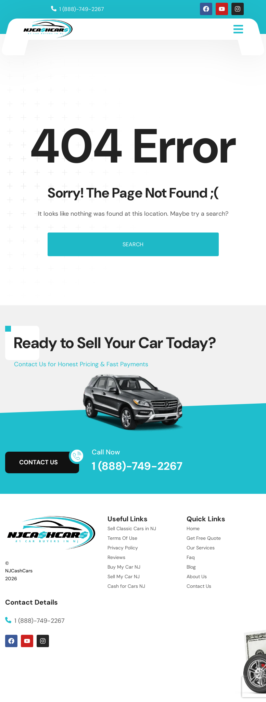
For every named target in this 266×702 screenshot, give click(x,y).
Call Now (106, 452)
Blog (191, 567)
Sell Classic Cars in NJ (131, 528)
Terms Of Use (122, 538)
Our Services (201, 548)
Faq (191, 557)
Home (193, 528)
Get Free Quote (204, 538)
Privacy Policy (122, 548)
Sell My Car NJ (123, 576)
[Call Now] (77, 456)
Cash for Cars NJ (126, 586)
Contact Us (199, 586)
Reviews (116, 557)
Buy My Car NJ (123, 567)
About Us (197, 576)
